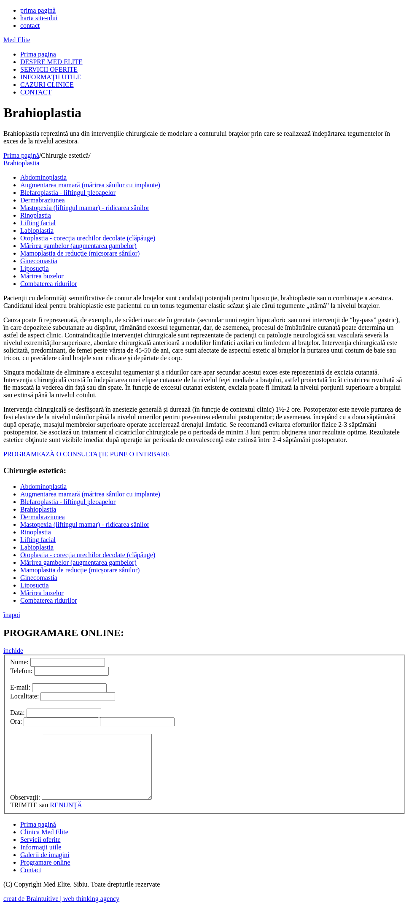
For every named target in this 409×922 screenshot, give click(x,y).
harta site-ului (38, 18)
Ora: (16, 721)
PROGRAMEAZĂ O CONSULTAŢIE (55, 454)
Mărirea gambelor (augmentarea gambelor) (78, 245)
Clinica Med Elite (44, 844)
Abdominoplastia (43, 177)
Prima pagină (21, 155)
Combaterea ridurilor (48, 283)
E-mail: (20, 687)
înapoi (11, 614)
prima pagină (38, 10)
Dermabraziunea (42, 200)
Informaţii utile (40, 859)
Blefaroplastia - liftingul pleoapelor (68, 192)
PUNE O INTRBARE (140, 454)
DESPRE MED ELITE (51, 61)
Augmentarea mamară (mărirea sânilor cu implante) (90, 185)
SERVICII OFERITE (49, 69)
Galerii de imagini (44, 867)
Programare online (45, 875)
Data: (17, 712)
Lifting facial (38, 222)
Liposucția (34, 268)
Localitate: (24, 696)
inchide (13, 650)
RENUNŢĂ (66, 817)
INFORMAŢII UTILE (50, 77)
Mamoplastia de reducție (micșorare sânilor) (80, 253)
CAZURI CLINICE (47, 84)
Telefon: (21, 670)
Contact (30, 882)
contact (30, 25)
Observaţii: (25, 810)
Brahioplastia (21, 163)
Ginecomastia (38, 260)
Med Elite (16, 39)
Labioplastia (37, 230)
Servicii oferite (40, 852)
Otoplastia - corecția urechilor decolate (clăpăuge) (87, 238)
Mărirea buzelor (42, 276)
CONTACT (35, 92)
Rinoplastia (35, 215)
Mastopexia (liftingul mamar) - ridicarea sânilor (84, 207)
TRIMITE (24, 817)
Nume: (19, 662)
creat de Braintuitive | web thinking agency (61, 911)
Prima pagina (38, 54)
